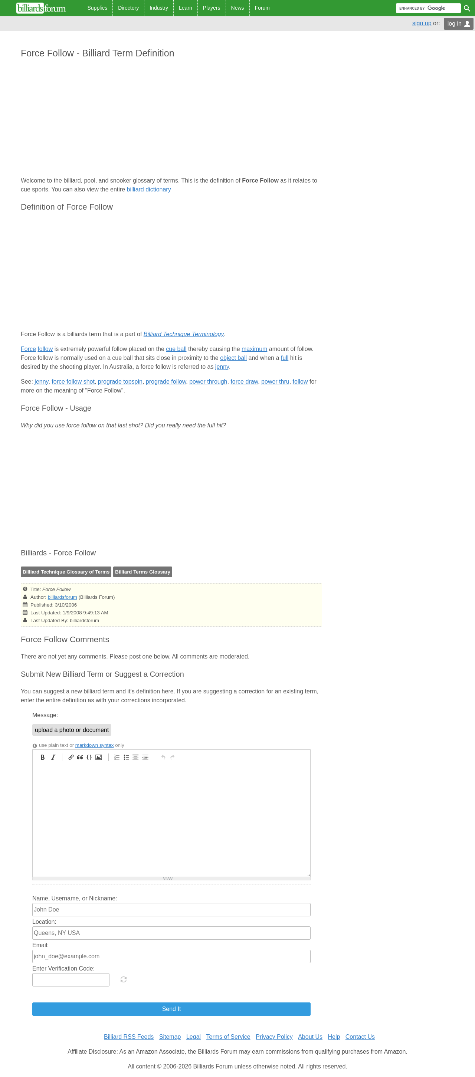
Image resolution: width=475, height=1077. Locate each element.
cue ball (176, 349)
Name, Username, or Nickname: (74, 898)
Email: (40, 945)
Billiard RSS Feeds (129, 1037)
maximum (254, 349)
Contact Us (360, 1037)
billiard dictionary (149, 189)
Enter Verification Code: (63, 968)
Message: (45, 715)
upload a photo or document (72, 730)
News (237, 8)
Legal (193, 1037)
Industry (159, 8)
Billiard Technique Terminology (184, 334)
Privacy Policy (274, 1037)
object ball (233, 358)
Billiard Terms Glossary (142, 572)
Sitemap (170, 1037)
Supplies (98, 8)
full (284, 358)
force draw (244, 381)
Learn (185, 8)
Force (28, 349)
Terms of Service (228, 1037)
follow (45, 349)
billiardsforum (62, 597)
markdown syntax (94, 745)
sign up (422, 23)
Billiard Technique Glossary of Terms (66, 572)
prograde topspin (120, 381)
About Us (310, 1037)
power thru (275, 381)
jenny (222, 367)
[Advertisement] (171, 118)
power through (208, 381)
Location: (44, 922)
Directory (128, 8)
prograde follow (166, 381)
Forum (262, 8)
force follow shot (73, 381)
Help (334, 1037)
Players (211, 8)
